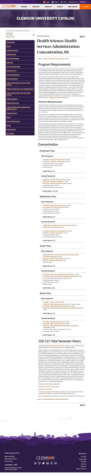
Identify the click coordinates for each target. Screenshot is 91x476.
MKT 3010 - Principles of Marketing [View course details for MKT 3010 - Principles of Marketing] (52, 260)
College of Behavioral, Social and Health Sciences (56, 58)
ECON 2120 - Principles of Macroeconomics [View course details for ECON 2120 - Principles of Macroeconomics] (54, 179)
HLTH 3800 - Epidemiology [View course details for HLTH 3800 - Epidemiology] (50, 256)
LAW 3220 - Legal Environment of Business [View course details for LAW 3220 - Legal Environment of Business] (54, 258)
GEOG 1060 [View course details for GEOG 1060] (64, 365)
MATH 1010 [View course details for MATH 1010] (42, 384)
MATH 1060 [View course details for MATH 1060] (57, 384)
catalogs (29, 473)
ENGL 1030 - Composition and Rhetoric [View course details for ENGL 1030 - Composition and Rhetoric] (53, 181)
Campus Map (82, 459)
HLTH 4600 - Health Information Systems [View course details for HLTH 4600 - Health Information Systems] (53, 322)
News (63, 2)
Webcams (83, 466)
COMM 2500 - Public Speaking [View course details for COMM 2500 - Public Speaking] (51, 227)
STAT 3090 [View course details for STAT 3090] (49, 389)
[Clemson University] (9, 6)
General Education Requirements (49, 346)
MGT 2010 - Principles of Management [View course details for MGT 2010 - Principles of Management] (53, 233)
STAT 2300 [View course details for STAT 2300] (42, 389)
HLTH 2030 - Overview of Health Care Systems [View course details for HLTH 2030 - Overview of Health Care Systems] (55, 183)
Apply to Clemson (81, 469)
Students (82, 2)
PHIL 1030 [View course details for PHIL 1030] (66, 374)
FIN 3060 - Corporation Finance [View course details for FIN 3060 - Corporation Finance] (51, 302)
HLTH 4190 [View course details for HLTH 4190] (46, 393)
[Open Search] (85, 6)
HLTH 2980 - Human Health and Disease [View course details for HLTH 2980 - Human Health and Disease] (53, 207)
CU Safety (83, 461)
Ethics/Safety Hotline (11, 459)
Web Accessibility (10, 456)
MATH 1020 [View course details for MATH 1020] (49, 384)
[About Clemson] (72, 6)
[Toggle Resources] (88, 2)
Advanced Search (10, 37)
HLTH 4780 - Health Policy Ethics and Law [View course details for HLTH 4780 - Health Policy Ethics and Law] (54, 323)
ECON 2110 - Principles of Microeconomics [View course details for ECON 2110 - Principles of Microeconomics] (54, 159)
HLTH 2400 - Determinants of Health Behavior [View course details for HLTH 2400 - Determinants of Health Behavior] (55, 231)
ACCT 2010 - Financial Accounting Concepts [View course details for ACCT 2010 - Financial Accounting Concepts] (54, 205)
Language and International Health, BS (58, 97)
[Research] (59, 6)
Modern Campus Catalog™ (58, 473)
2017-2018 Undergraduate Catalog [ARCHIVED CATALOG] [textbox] (18, 30)
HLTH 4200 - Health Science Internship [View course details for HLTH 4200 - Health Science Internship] (53, 304)
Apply (46, 2)
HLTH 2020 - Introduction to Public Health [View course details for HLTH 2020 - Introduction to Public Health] (54, 161)
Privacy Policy (9, 461)
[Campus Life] (48, 6)
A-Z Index (83, 457)
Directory (83, 464)
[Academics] (24, 6)
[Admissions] (36, 6)
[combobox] (20, 31)
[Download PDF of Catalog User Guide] (20, 125)
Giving (55, 2)
